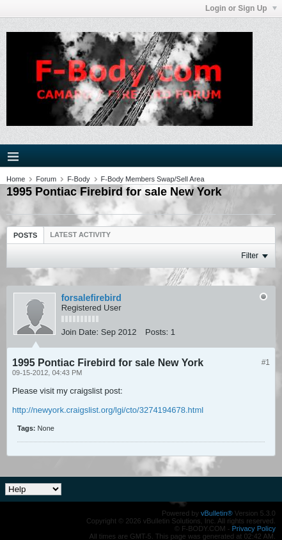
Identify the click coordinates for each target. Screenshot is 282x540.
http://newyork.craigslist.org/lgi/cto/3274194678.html (107, 410)
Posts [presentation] (25, 235)
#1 (266, 362)
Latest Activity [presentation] (80, 234)
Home (15, 179)
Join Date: (80, 332)
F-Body (78, 179)
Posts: (156, 332)
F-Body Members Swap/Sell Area (153, 179)
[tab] (25, 234)
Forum (46, 179)
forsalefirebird (91, 298)
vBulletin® (217, 513)
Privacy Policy (254, 528)
